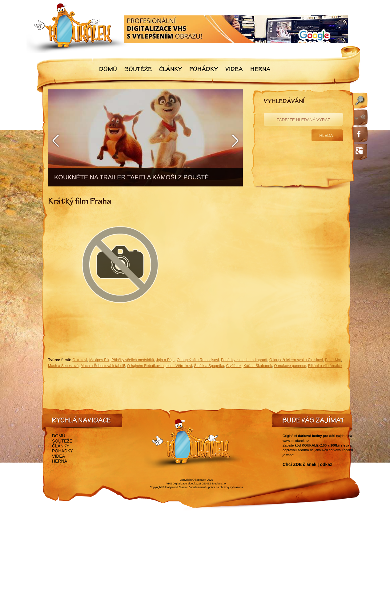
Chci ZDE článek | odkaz (307, 464)
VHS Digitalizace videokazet (183, 483)
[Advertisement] (269, 266)
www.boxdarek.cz (296, 441)
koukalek (200, 479)
